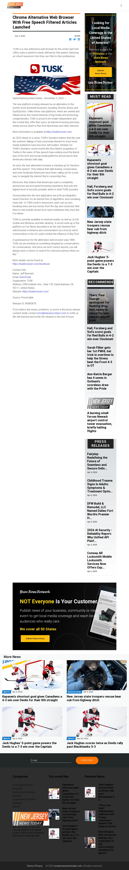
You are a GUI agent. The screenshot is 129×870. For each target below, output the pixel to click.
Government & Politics (24, 799)
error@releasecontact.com (51, 313)
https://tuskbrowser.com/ (35, 291)
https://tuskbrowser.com (59, 131)
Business (17, 788)
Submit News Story (100, 72)
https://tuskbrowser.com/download (31, 263)
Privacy (39, 865)
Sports (16, 806)
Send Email (25, 277)
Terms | (31, 865)
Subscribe (87, 760)
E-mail (34, 760)
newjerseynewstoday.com (68, 865)
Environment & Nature (24, 792)
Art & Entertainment (23, 784)
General (17, 795)
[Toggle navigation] (121, 5)
